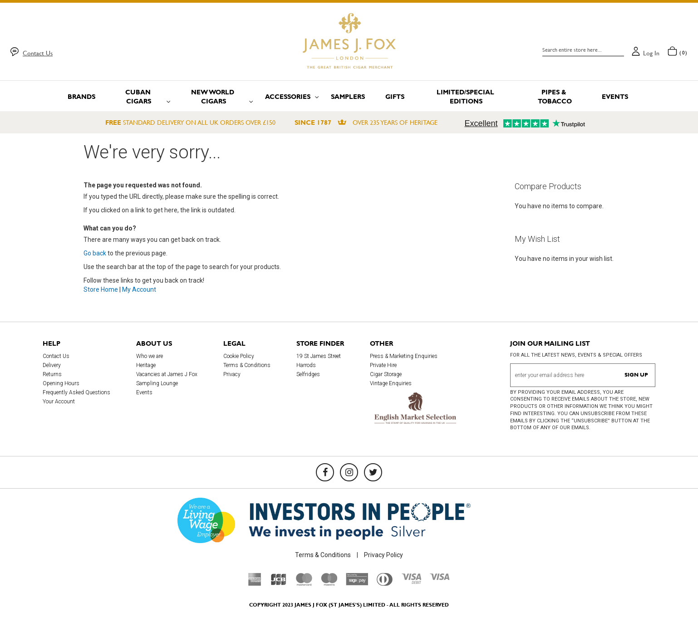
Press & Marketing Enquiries (403, 356)
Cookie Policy (238, 356)
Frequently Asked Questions (76, 392)
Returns (52, 374)
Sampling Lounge (157, 383)
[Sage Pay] (357, 583)
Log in (651, 53)
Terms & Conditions (246, 365)
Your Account (59, 401)
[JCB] (278, 583)
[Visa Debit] (411, 581)
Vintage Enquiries (391, 383)
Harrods (306, 365)
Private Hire (383, 365)
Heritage (146, 365)
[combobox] (583, 50)
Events (144, 392)
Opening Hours (61, 383)
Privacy (232, 374)
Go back (95, 253)
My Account (139, 289)
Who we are (149, 356)
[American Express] (254, 583)
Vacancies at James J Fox (166, 374)
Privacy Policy (383, 554)
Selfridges (308, 374)
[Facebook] (325, 472)
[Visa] (440, 578)
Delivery (52, 365)
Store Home (101, 289)
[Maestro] (329, 583)
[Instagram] (349, 472)
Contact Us (38, 53)
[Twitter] (373, 472)
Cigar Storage (386, 374)
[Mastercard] (304, 583)
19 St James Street (318, 356)
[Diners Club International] (385, 583)
